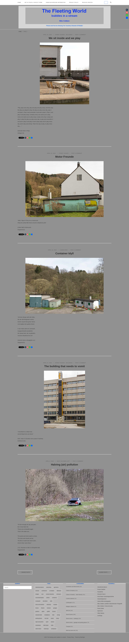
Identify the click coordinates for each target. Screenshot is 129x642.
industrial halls (39, 615)
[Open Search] (110, 2)
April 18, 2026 (52, 250)
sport (47, 621)
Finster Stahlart (101, 589)
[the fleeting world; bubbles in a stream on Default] (106, 2)
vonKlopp (99, 615)
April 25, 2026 (47, 34)
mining (58, 615)
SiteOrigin (82, 637)
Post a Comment (80, 34)
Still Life (68, 610)
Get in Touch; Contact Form (33, 2)
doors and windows (40, 604)
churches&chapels (40, 597)
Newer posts (25, 572)
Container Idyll (64, 253)
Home (19, 2)
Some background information (55, 2)
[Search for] (17, 587)
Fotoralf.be (100, 591)
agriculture (56, 587)
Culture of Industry (70, 590)
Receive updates (87, 2)
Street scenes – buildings (72, 618)
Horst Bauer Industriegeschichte (105, 596)
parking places (39, 618)
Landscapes (64, 250)
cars (42, 594)
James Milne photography (104, 601)
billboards (59, 590)
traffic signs (45, 625)
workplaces (53, 628)
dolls (51, 601)
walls (52, 625)
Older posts (104, 572)
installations (47, 615)
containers (54, 597)
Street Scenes (64, 153)
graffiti (48, 611)
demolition (45, 601)
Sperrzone (100, 610)
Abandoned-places (102, 587)
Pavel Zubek (100, 608)
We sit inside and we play (64, 38)
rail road (46, 618)
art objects (52, 590)
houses (54, 611)
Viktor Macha (100, 613)
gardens (37, 611)
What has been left (63, 461)
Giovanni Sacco (101, 594)
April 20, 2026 (51, 153)
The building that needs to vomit (64, 366)
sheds (52, 618)
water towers (38, 628)
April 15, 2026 (47, 362)
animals (37, 590)
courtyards (38, 601)
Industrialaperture (101, 599)
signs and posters (39, 621)
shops (57, 618)
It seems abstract (70, 598)
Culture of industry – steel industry (74, 594)
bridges (37, 594)
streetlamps (38, 625)
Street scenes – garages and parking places (76, 622)
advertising (48, 587)
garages (55, 608)
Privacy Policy (73, 2)
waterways (46, 628)
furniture (49, 608)
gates (43, 611)
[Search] (29, 586)
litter (53, 615)
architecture (44, 590)
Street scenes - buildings (63, 34)
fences (37, 608)
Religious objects (70, 606)
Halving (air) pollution (64, 464)
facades (55, 604)
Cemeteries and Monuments (72, 586)
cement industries (50, 594)
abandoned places (40, 587)
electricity (49, 604)
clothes (47, 597)
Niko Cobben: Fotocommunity (105, 606)
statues (52, 621)
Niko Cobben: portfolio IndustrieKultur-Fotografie (109, 603)
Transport (68, 626)
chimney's (59, 594)
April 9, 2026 (50, 461)
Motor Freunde (64, 156)
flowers (42, 608)
